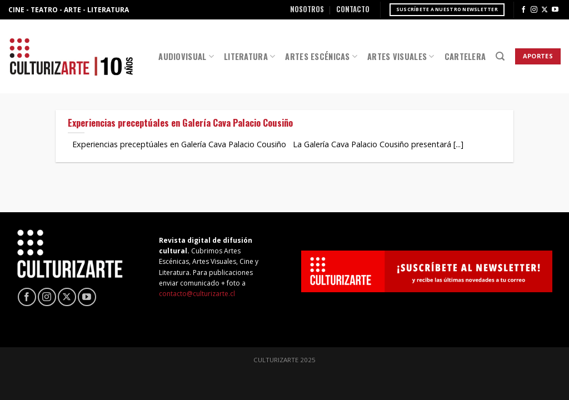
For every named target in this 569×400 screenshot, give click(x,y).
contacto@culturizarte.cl (197, 293)
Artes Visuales (401, 56)
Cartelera (465, 56)
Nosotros (307, 9)
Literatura (249, 56)
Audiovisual (186, 56)
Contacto (353, 9)
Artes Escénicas (321, 56)
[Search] (500, 56)
